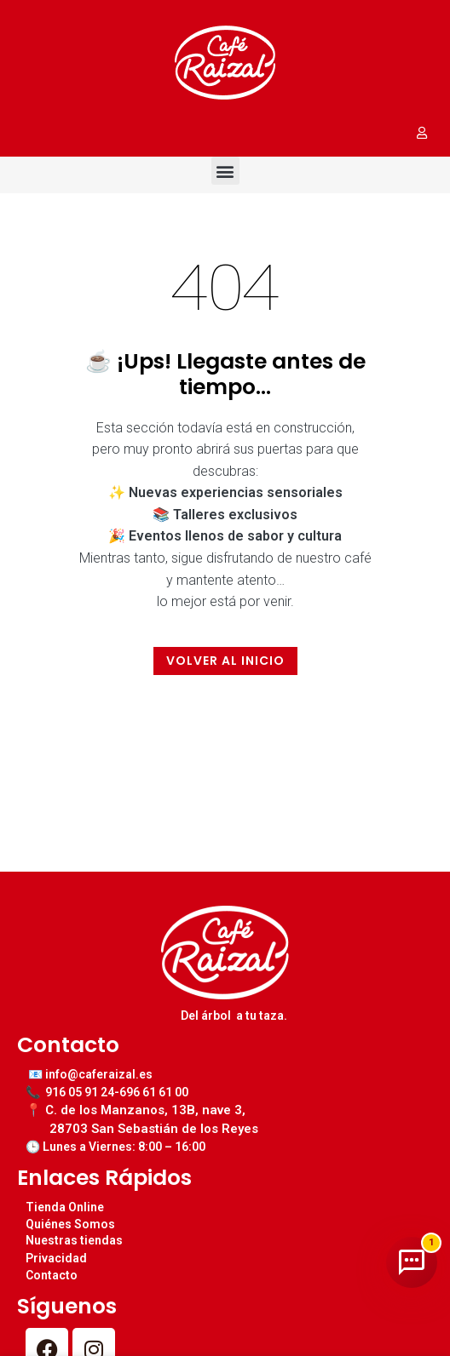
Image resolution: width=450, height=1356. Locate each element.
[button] (225, 171)
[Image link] (225, 61)
